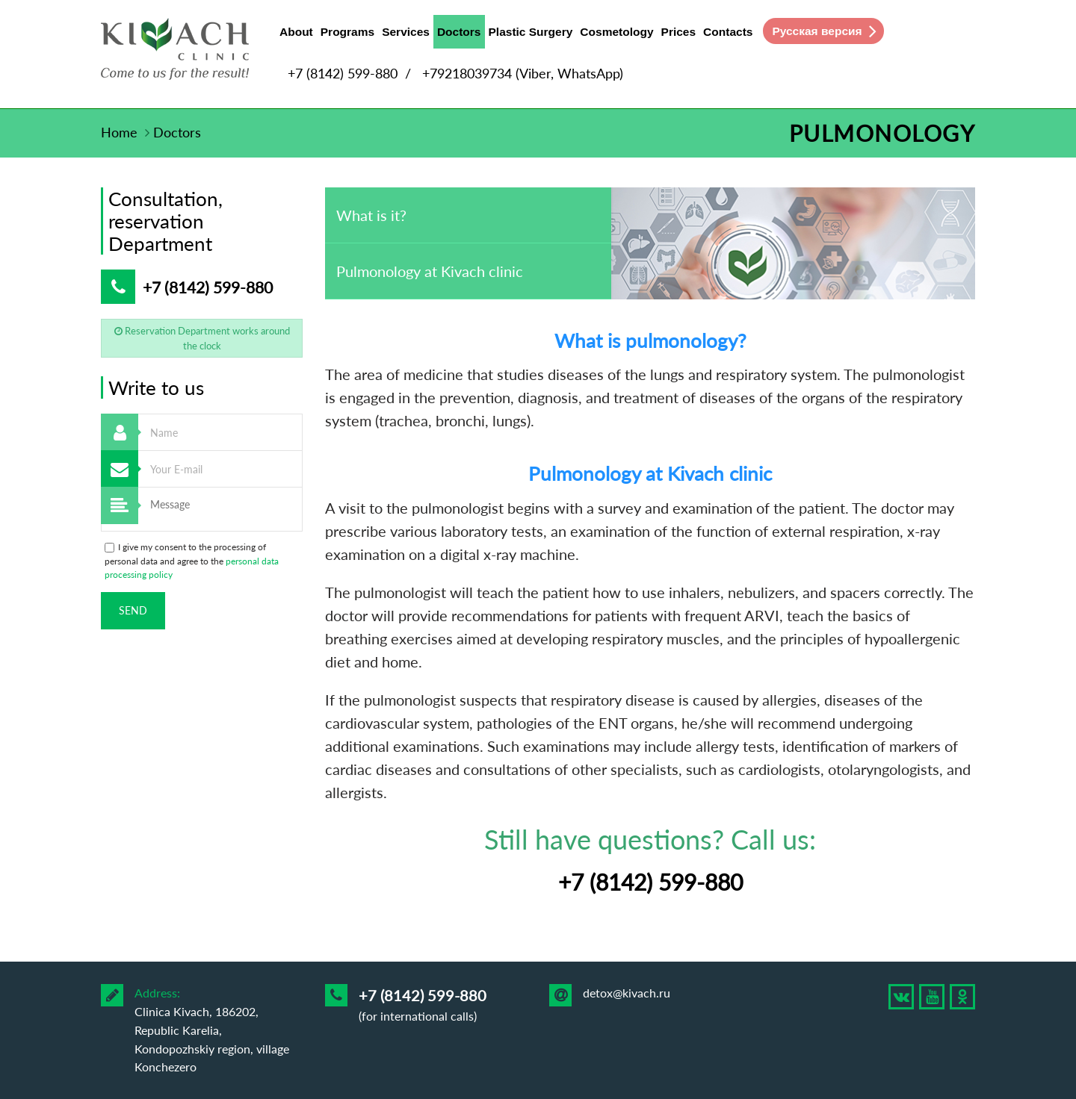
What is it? (371, 215)
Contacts (727, 31)
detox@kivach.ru (626, 993)
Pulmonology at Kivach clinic (429, 271)
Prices (678, 31)
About (296, 31)
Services (406, 31)
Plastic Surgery (531, 31)
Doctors (459, 35)
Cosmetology (616, 31)
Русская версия (817, 31)
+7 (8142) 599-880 (343, 73)
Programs (347, 31)
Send (133, 610)
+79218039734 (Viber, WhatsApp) (522, 73)
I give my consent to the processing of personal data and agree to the (192, 560)
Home (119, 132)
